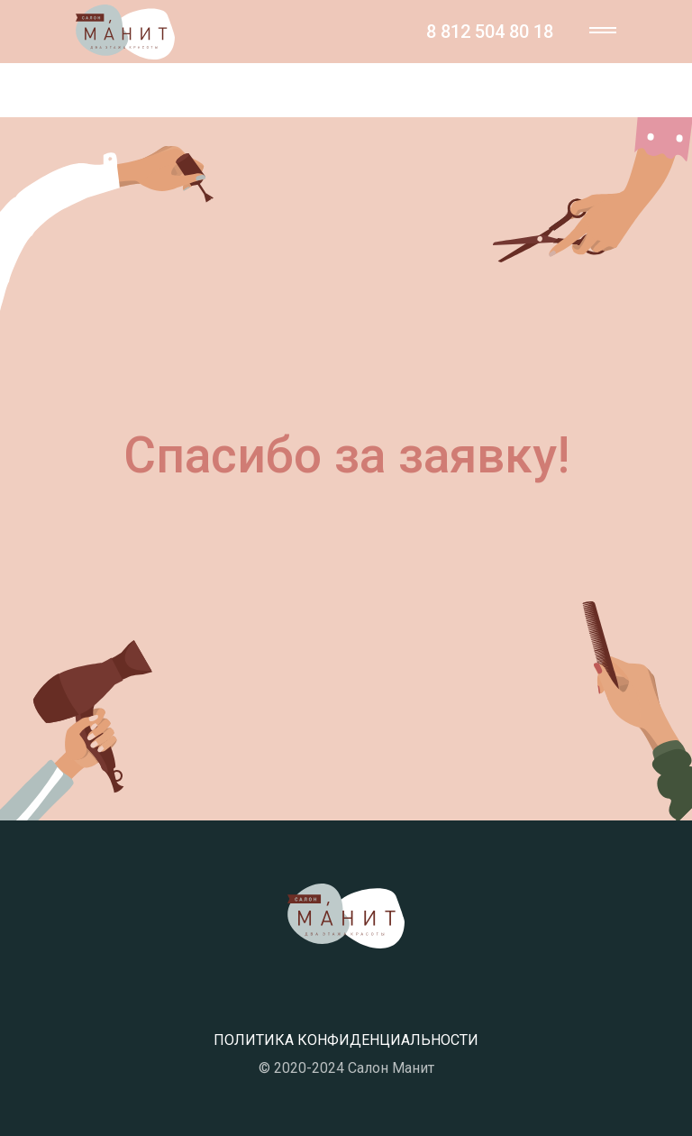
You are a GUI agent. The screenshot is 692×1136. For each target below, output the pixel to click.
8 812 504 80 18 (489, 31)
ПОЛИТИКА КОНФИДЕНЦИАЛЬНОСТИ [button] (346, 1040)
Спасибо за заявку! (346, 455)
